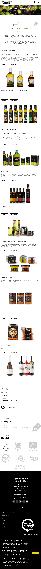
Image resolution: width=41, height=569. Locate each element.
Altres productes (6, 521)
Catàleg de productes (8, 512)
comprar (4, 64)
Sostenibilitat (5, 515)
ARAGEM (4, 395)
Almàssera (24, 510)
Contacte (24, 516)
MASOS (3, 398)
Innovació (4, 526)
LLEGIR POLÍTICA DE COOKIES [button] (12, 567)
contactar (14, 64)
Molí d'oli (4, 518)
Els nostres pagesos (7, 513)
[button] (30, 1)
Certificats (5, 523)
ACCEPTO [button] (35, 553)
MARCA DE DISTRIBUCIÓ (9, 401)
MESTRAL (4, 392)
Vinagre (4, 520)
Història (4, 510)
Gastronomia (5, 517)
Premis (4, 525)
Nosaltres (4, 509)
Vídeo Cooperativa (27, 513)
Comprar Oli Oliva (27, 507)
